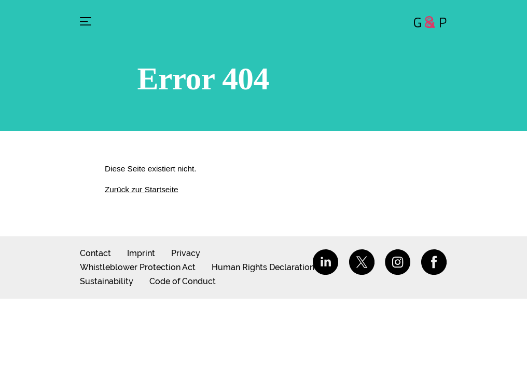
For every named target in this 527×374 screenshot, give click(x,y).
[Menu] (85, 22)
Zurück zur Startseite (141, 189)
